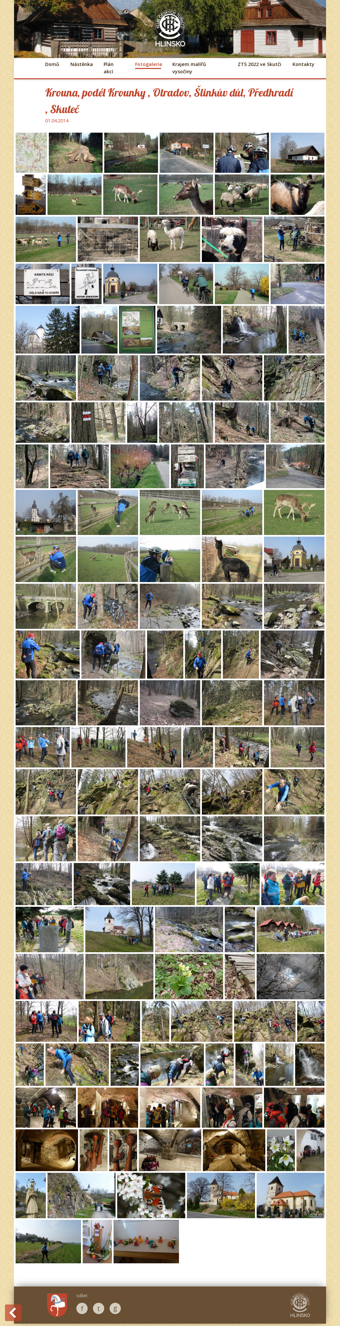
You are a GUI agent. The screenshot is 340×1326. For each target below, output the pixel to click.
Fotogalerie (148, 64)
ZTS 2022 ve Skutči (259, 64)
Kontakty (303, 64)
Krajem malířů (189, 68)
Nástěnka (81, 64)
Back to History (13, 1312)
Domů (52, 64)
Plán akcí (109, 68)
